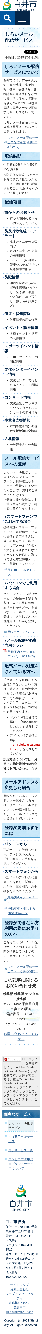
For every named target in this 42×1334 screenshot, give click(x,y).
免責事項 (20, 1307)
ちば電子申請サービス (20, 1139)
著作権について (19, 1303)
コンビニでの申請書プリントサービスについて (20, 1164)
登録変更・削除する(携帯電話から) (21, 911)
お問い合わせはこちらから (21, 1036)
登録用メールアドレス (22, 572)
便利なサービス (17, 1114)
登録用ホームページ (21, 632)
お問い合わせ (19, 1289)
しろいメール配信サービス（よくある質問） (22, 969)
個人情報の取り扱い (19, 1312)
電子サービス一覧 (20, 1150)
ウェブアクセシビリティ (19, 1296)
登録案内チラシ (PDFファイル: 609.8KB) (22, 654)
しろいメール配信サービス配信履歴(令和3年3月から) (22, 142)
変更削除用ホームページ (22, 900)
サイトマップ (19, 1284)
